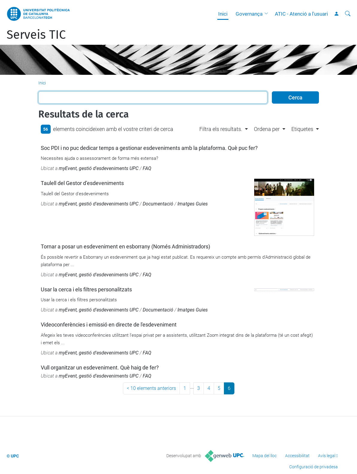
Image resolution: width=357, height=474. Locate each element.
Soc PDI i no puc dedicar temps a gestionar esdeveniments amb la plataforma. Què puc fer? (149, 148)
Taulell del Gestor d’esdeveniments (82, 183)
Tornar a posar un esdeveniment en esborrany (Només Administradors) (125, 246)
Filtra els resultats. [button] (220, 129)
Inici (223, 14)
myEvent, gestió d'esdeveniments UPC (98, 168)
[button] (267, 13)
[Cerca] (347, 13)
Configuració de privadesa (313, 466)
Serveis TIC (36, 35)
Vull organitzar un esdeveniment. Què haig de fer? (100, 367)
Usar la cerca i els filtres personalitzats (86, 289)
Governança (249, 14)
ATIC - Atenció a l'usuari (301, 14)
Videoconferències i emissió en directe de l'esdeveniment (109, 324)
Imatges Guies (192, 204)
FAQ (147, 168)
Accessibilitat (297, 455)
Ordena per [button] (267, 129)
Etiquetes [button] (302, 129)
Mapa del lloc (264, 455)
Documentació (158, 204)
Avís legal (326, 455)
